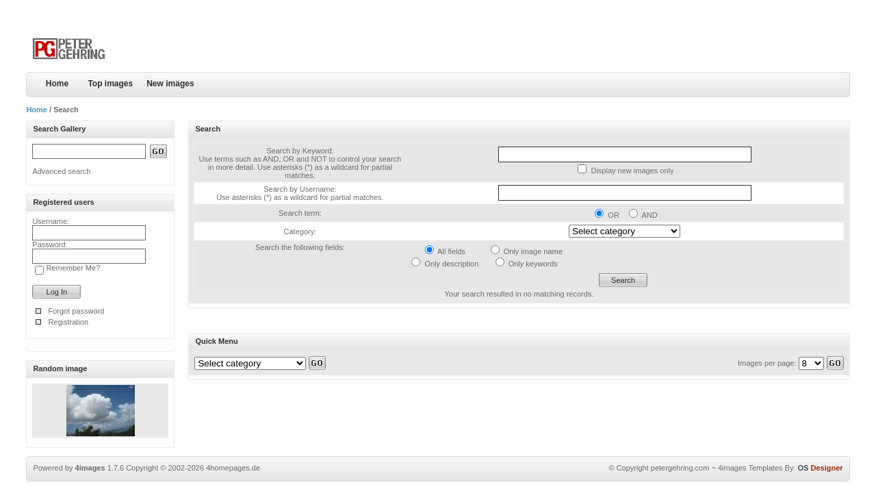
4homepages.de (233, 468)
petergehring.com (680, 468)
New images (170, 83)
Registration (68, 322)
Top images (110, 83)
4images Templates (750, 468)
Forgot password (76, 311)
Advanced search (61, 171)
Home (57, 83)
